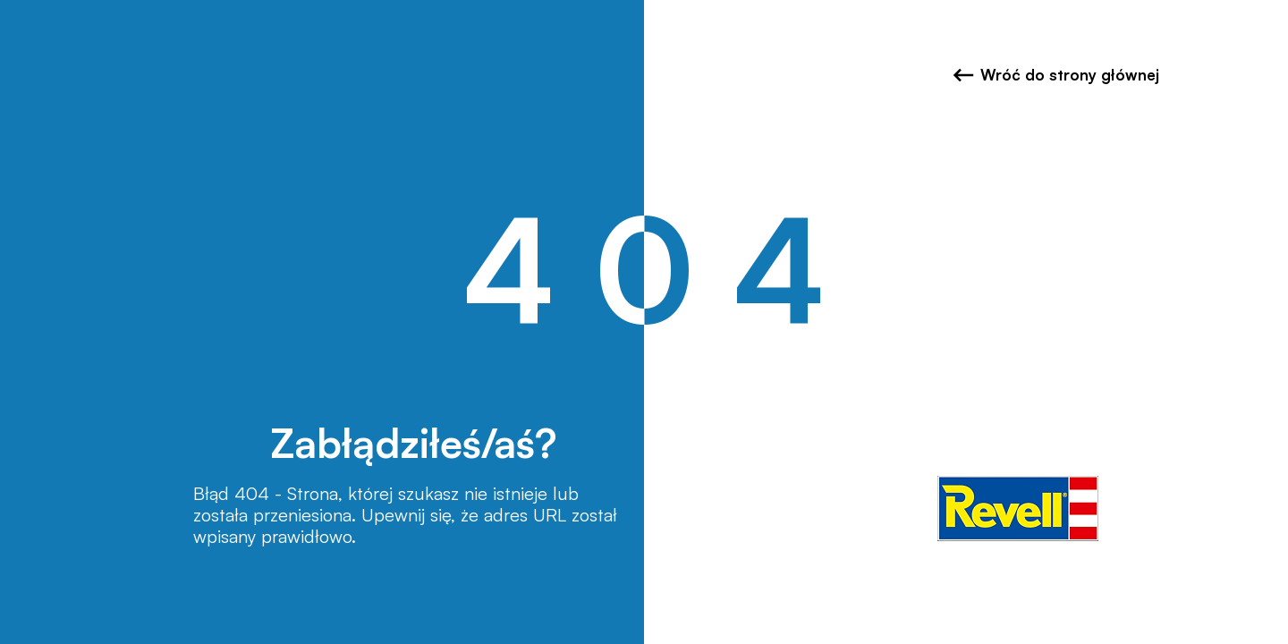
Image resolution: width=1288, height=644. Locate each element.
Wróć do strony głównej (1056, 75)
